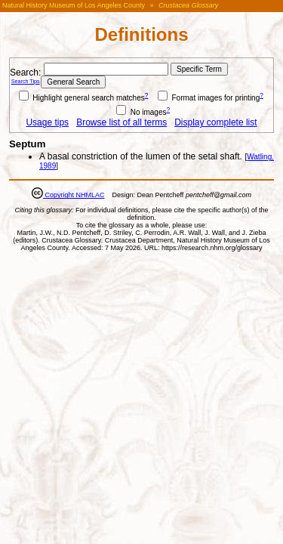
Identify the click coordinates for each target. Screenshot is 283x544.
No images (141, 112)
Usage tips (47, 122)
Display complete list (215, 122)
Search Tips (25, 81)
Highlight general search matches (82, 98)
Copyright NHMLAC (74, 195)
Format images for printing (209, 98)
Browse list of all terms (121, 122)
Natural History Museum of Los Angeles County (73, 5)
